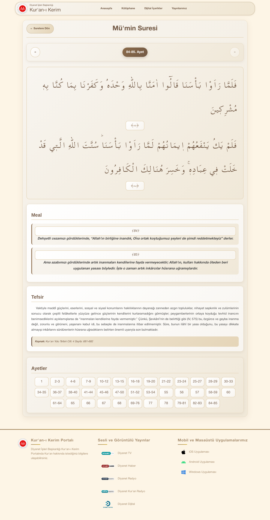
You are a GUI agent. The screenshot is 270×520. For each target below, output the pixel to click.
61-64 (57, 403)
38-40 (72, 392)
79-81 (181, 403)
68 (119, 403)
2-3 (57, 381)
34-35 (41, 392)
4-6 (72, 381)
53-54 (150, 392)
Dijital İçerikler (153, 8)
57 (197, 392)
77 (150, 403)
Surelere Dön (40, 29)
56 (182, 392)
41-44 (88, 392)
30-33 (228, 381)
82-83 (197, 403)
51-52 (135, 392)
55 (166, 392)
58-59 (212, 392)
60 (228, 392)
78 (166, 403)
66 (88, 403)
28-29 (212, 381)
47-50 (119, 392)
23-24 (181, 381)
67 (104, 403)
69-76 (135, 403)
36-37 (57, 392)
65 (73, 403)
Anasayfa (106, 8)
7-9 (88, 381)
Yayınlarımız (179, 8)
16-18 (135, 381)
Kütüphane (128, 8)
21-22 (166, 381)
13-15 (119, 381)
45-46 (104, 392)
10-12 (104, 381)
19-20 (150, 381)
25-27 (197, 381)
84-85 (212, 403)
